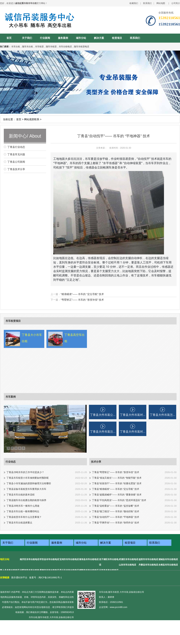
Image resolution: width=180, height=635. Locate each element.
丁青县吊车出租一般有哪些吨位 (22, 511)
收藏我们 (133, 3)
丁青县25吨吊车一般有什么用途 (22, 505)
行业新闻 (45, 38)
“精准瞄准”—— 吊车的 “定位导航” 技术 (82, 294)
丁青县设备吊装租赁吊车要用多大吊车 (26, 489)
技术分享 (96, 461)
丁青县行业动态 (16, 147)
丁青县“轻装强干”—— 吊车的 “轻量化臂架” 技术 (116, 483)
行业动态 (11, 461)
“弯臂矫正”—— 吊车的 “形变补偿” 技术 (82, 299)
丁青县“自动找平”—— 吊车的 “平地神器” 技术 (115, 517)
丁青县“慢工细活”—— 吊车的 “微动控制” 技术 (115, 511)
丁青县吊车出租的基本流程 (20, 494)
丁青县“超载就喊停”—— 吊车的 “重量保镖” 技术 (116, 494)
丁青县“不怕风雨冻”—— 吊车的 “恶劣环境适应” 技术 (119, 500)
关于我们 (27, 38)
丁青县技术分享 (16, 169)
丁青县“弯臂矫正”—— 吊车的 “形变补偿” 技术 (115, 472)
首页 (9, 38)
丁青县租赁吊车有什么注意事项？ (24, 517)
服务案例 (63, 38)
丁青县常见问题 (16, 154)
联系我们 (147, 3)
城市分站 (81, 38)
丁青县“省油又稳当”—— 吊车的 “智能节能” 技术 (116, 477)
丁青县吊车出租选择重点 (19, 522)
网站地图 (160, 3)
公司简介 (175, 3)
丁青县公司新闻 (16, 161)
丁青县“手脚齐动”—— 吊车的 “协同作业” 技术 (115, 522)
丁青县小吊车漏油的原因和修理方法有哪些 (28, 483)
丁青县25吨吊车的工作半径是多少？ (25, 472)
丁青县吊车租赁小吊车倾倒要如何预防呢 (27, 477)
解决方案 (99, 38)
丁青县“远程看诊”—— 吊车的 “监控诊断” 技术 (115, 505)
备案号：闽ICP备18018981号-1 (45, 577)
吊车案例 (11, 396)
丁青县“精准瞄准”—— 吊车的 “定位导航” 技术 (115, 489)
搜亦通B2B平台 (19, 577)
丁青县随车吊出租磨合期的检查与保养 (26, 500)
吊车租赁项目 (13, 320)
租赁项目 (117, 38)
